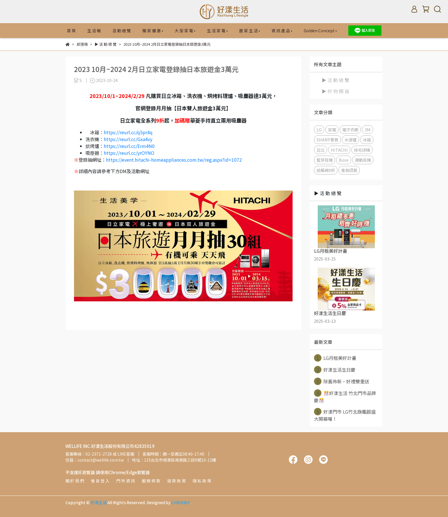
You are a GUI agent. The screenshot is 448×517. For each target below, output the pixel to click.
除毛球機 (362, 150)
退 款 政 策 (176, 481)
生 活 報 (94, 30)
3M (368, 130)
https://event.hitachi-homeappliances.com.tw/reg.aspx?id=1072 (174, 159)
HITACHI (339, 150)
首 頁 (71, 30)
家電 (332, 130)
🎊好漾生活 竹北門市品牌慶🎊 (345, 396)
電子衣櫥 (350, 130)
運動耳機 (363, 160)
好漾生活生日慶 (334, 369)
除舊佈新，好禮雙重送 (341, 381)
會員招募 (349, 170)
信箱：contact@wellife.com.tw (94, 460)
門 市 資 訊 (125, 481)
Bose (344, 160)
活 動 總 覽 (121, 30)
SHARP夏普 (327, 140)
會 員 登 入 (100, 481)
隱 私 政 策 (202, 481)
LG (319, 130)
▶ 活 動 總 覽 (335, 80)
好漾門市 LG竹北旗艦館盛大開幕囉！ (345, 415)
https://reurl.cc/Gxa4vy (128, 139)
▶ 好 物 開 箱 (335, 91)
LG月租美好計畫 (335, 358)
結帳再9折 (326, 170)
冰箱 (367, 140)
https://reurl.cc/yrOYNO (129, 152)
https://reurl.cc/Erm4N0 (129, 146)
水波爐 (351, 140)
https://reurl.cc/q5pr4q (128, 132)
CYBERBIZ (180, 502)
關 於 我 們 (74, 481)
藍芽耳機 (325, 160)
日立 (321, 150)
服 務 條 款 (151, 481)
